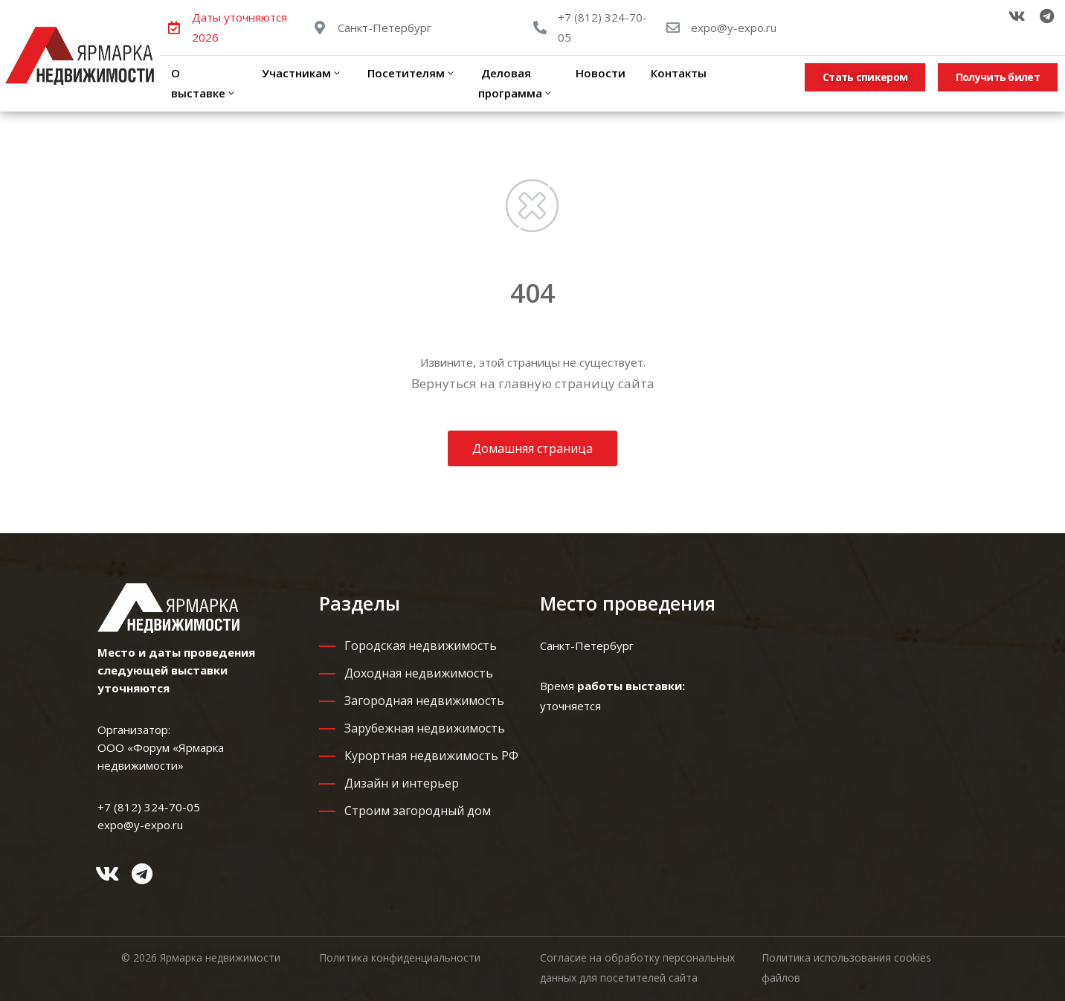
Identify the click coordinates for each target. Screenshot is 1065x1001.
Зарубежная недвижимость (424, 728)
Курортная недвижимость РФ (431, 755)
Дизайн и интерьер (401, 783)
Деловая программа (515, 82)
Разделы (359, 603)
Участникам (300, 72)
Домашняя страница (532, 448)
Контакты (677, 72)
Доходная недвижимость (418, 673)
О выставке (204, 82)
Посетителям (410, 72)
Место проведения (627, 603)
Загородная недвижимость (424, 700)
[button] (865, 77)
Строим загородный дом (417, 810)
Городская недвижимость (420, 645)
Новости (600, 72)
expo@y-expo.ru (733, 27)
